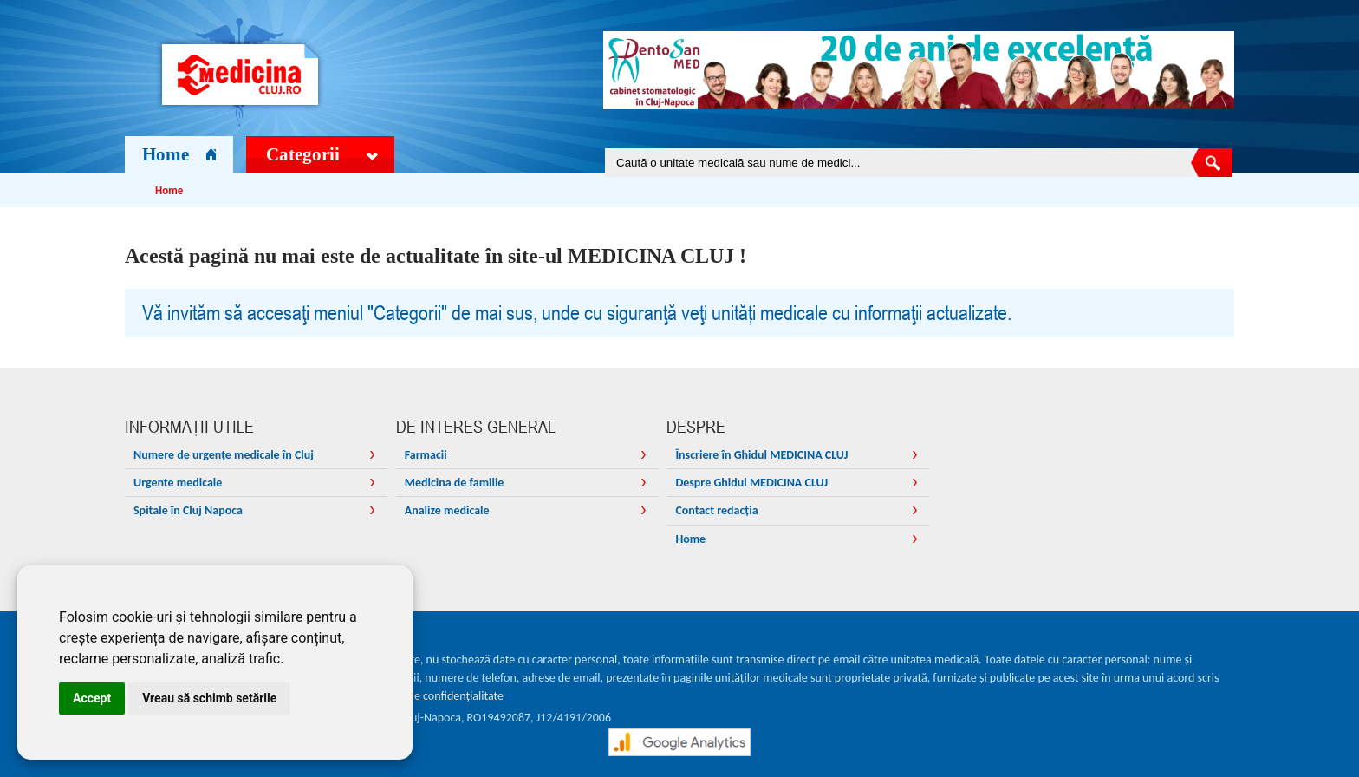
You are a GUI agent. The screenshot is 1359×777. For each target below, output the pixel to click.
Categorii (322, 154)
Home (179, 154)
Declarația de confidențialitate (429, 696)
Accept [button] (92, 698)
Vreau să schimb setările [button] (209, 698)
